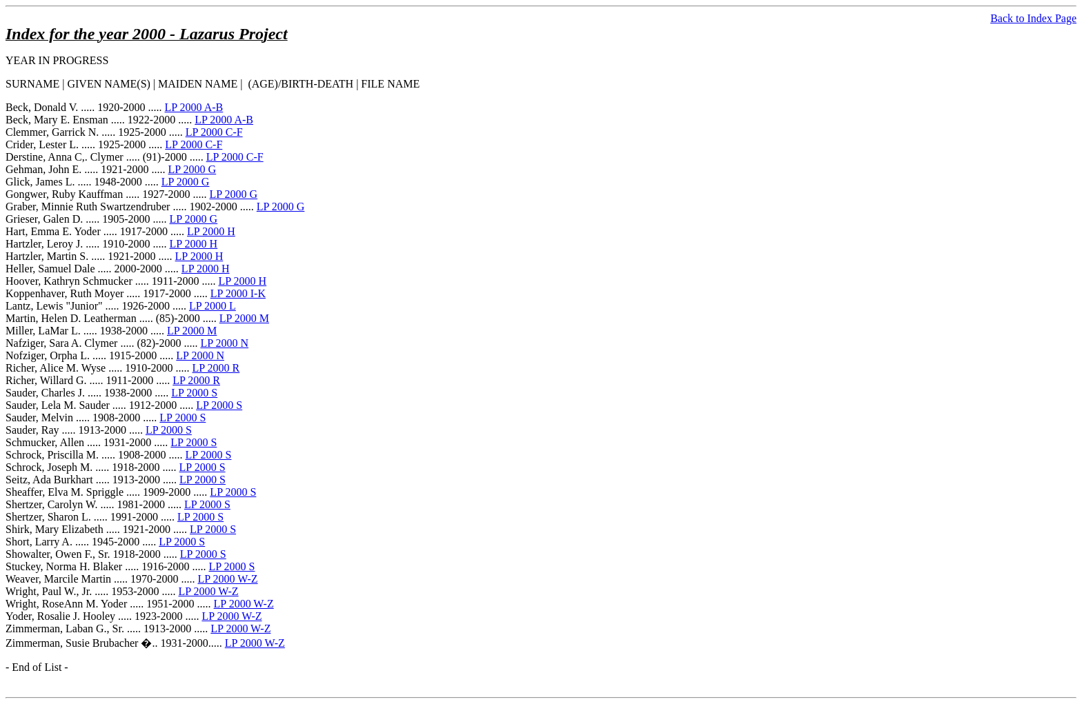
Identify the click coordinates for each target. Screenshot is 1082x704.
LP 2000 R (216, 368)
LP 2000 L (212, 306)
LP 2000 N (224, 343)
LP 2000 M (244, 318)
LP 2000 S (194, 393)
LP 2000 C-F (214, 132)
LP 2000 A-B (194, 107)
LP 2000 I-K (238, 293)
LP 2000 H (211, 231)
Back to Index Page (1033, 18)
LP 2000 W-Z (227, 579)
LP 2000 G (192, 169)
